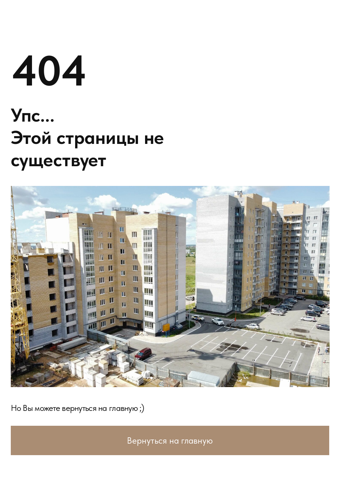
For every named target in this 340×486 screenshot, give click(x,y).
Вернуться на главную (170, 440)
